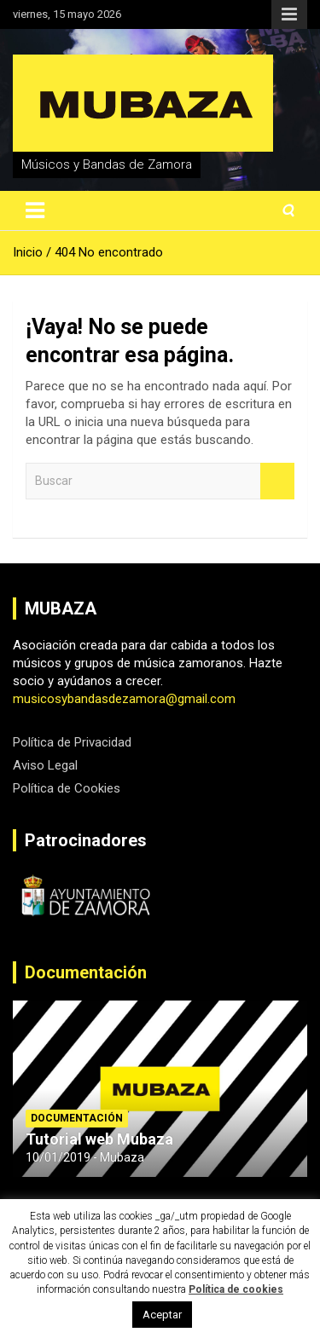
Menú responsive (289, 14)
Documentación (86, 972)
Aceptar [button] (162, 1314)
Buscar (277, 481)
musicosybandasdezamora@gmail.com (124, 698)
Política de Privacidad (72, 742)
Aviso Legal (45, 765)
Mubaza (122, 1157)
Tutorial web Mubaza (99, 1139)
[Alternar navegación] (35, 210)
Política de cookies (236, 1289)
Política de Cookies (66, 788)
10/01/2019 (58, 1157)
